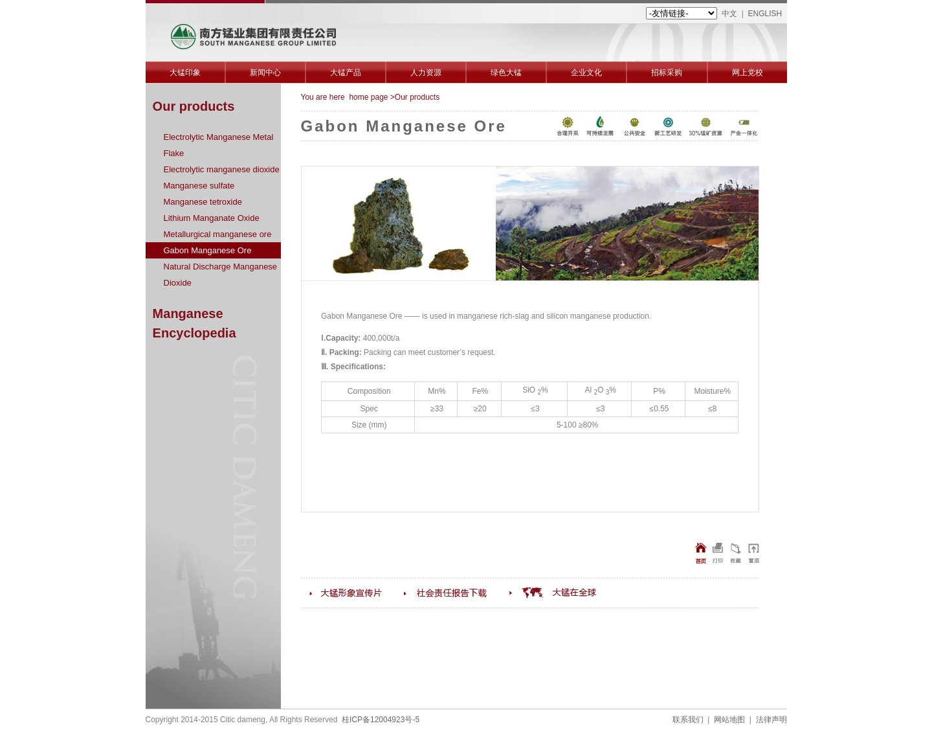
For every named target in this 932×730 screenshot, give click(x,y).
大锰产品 (345, 72)
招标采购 (666, 72)
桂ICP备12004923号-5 (380, 719)
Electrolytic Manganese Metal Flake (219, 145)
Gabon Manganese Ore (208, 250)
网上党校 (747, 72)
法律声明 (771, 719)
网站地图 (729, 719)
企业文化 (586, 72)
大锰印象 (185, 72)
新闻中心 (265, 72)
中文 (729, 13)
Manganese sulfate (199, 185)
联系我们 (688, 719)
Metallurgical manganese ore (218, 234)
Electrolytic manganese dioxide (222, 169)
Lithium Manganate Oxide (212, 218)
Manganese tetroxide (203, 202)
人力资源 (425, 72)
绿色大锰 (506, 72)
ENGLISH (765, 13)
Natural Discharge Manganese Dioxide (221, 275)
